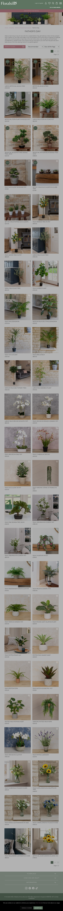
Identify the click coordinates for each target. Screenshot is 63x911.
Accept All (38, 908)
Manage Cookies (27, 908)
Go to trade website (56, 7)
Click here (38, 903)
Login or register (41, 3)
